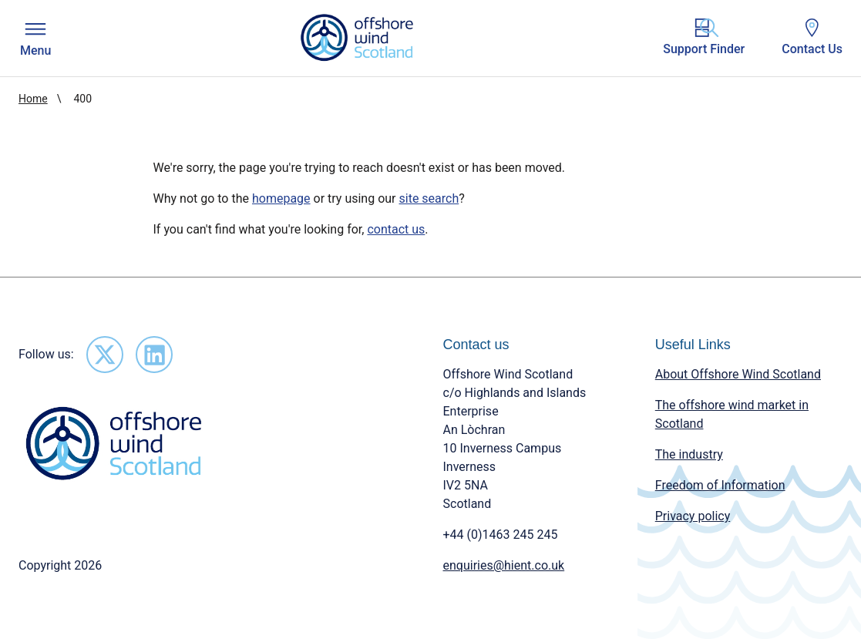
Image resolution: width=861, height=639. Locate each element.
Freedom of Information (720, 485)
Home (33, 98)
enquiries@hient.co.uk (504, 565)
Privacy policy (693, 516)
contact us (396, 229)
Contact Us (812, 37)
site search (429, 198)
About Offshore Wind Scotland (738, 374)
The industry (689, 454)
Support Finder (704, 37)
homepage (281, 198)
